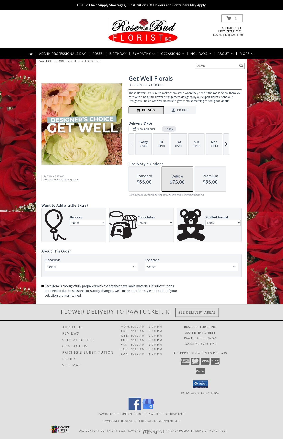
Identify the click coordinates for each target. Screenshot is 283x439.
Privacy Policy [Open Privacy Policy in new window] (178, 430)
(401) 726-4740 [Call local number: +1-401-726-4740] (233, 35)
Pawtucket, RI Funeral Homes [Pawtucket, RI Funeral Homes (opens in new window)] (121, 413)
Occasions (173, 54)
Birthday (117, 54)
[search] (241, 65)
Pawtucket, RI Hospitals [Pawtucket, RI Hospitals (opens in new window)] (166, 413)
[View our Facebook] (135, 409)
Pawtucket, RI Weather (120, 420)
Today (169, 129)
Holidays (201, 54)
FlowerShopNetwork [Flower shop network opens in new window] (144, 430)
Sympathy (144, 54)
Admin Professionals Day (62, 54)
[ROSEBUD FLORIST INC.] (143, 31)
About (226, 54)
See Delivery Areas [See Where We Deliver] (197, 312)
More (247, 54)
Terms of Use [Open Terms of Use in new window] (154, 433)
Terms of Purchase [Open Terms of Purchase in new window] (209, 430)
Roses (97, 54)
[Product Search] (216, 66)
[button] (232, 18)
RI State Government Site (160, 420)
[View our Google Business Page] (148, 409)
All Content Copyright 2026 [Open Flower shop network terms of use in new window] (102, 430)
